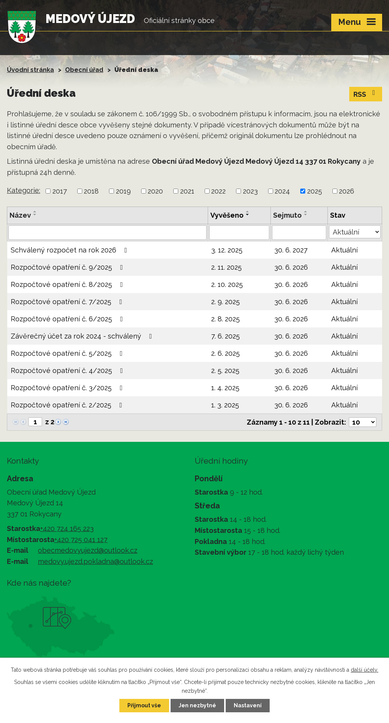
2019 (123, 191)
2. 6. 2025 (225, 353)
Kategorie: (23, 190)
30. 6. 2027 (291, 250)
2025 (314, 191)
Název (20, 215)
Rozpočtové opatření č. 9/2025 (68, 267)
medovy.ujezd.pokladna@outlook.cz (95, 561)
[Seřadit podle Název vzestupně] (35, 211)
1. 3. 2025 (225, 405)
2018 (91, 191)
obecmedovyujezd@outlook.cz (87, 550)
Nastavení (248, 705)
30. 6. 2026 (291, 267)
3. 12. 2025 (227, 250)
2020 (155, 191)
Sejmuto (287, 215)
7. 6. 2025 (225, 336)
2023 (250, 191)
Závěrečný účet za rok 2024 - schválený (83, 336)
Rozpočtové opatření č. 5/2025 (68, 353)
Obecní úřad (84, 69)
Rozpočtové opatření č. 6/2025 (68, 319)
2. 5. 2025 (225, 370)
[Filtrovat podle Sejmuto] (299, 232)
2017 (59, 191)
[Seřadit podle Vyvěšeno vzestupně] (248, 211)
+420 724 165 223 (67, 528)
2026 (346, 191)
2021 (187, 191)
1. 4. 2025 (225, 388)
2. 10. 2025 (227, 284)
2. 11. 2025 (226, 267)
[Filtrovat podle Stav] (355, 231)
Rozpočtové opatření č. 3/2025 (68, 388)
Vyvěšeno (227, 215)
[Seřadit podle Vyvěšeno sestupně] (248, 214)
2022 (218, 191)
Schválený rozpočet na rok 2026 (70, 250)
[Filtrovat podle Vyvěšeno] (239, 232)
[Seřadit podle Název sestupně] (35, 214)
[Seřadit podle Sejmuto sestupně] (306, 214)
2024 (282, 191)
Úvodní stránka (30, 69)
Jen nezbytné (197, 705)
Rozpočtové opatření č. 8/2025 (68, 284)
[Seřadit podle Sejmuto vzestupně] (306, 211)
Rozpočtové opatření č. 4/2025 (68, 370)
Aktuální (344, 250)
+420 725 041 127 (80, 540)
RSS (365, 93)
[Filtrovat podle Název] (107, 232)
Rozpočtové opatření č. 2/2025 (68, 405)
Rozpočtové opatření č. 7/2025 (68, 302)
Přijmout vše (144, 705)
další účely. (364, 670)
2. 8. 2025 (225, 319)
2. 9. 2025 (225, 302)
